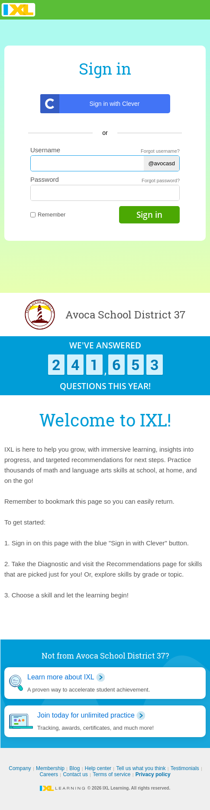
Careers (48, 774)
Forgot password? (161, 180)
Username (45, 150)
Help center (98, 768)
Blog (74, 768)
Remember (47, 214)
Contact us (75, 774)
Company (20, 768)
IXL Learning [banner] (18, 9)
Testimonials (185, 768)
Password (44, 179)
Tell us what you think (140, 768)
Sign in (149, 214)
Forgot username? (160, 151)
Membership (50, 768)
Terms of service (111, 774)
